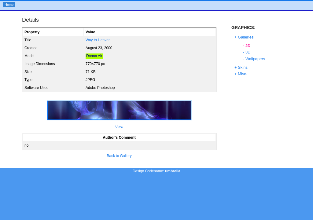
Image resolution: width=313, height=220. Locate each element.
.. (232, 19)
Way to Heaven (98, 40)
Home (9, 4)
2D (248, 45)
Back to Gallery (119, 156)
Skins (243, 67)
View (119, 127)
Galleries (245, 37)
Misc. (242, 74)
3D (248, 52)
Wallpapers (255, 59)
